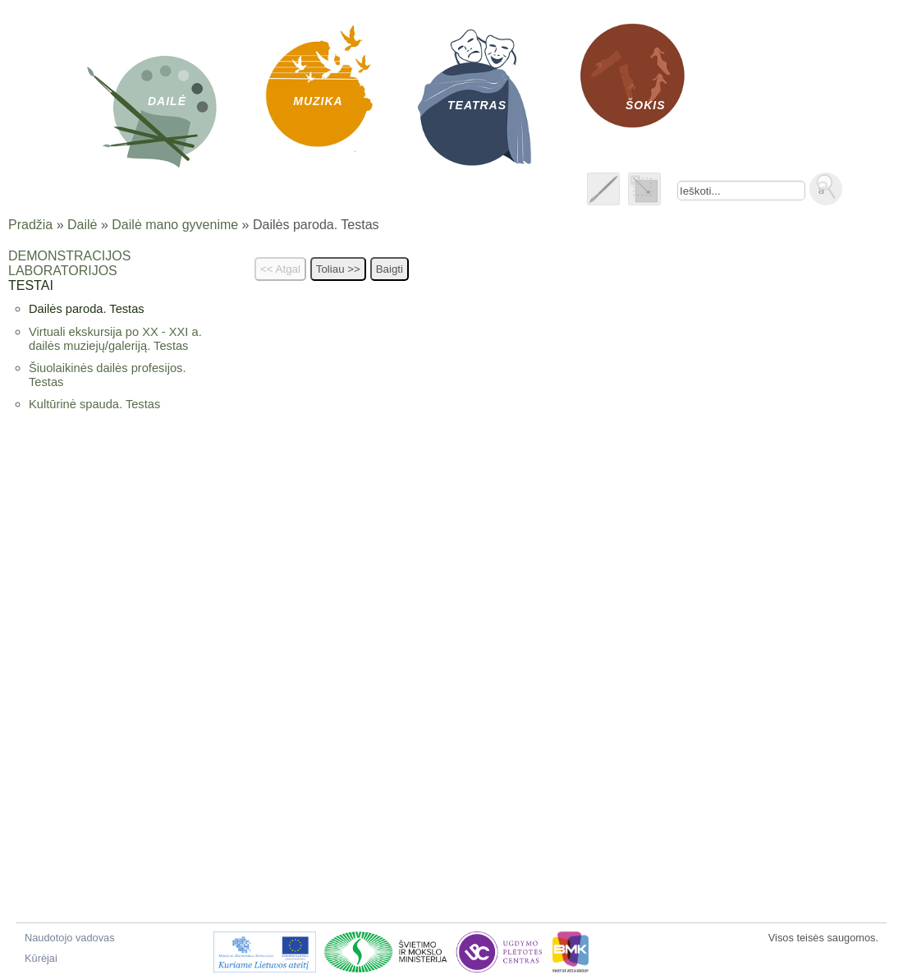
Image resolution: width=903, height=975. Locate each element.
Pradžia (30, 225)
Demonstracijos (69, 256)
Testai (30, 285)
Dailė (82, 225)
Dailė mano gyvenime (175, 225)
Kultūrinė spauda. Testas (94, 404)
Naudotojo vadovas (70, 937)
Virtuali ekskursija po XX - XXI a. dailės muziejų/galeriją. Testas (115, 338)
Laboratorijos (62, 271)
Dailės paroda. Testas (86, 308)
